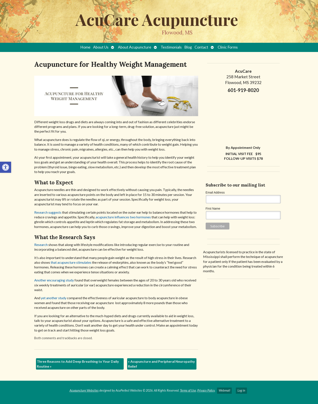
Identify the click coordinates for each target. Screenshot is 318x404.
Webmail (224, 390)
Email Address (215, 192)
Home (85, 47)
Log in (241, 390)
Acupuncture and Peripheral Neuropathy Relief (161, 363)
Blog (188, 47)
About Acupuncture (134, 47)
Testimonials (171, 47)
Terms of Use (188, 390)
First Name (213, 208)
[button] (5, 167)
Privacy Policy (206, 390)
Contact (201, 47)
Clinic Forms (228, 47)
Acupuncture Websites (84, 390)
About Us (100, 47)
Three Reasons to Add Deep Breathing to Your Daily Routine (78, 363)
